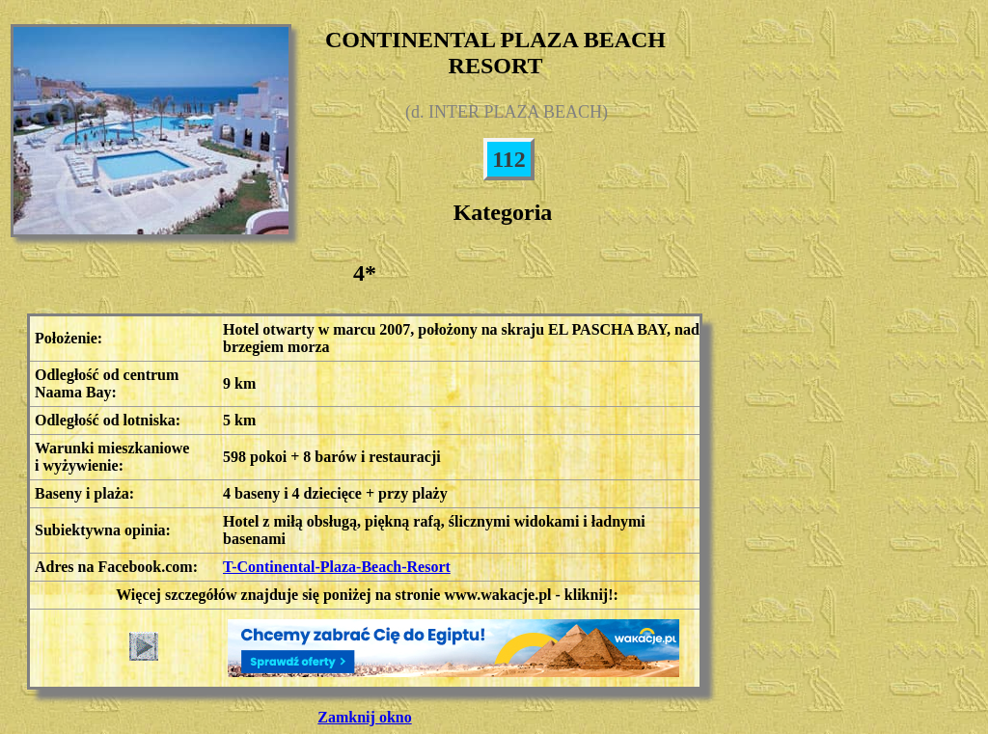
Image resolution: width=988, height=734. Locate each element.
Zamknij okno (364, 717)
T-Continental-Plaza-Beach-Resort (337, 566)
